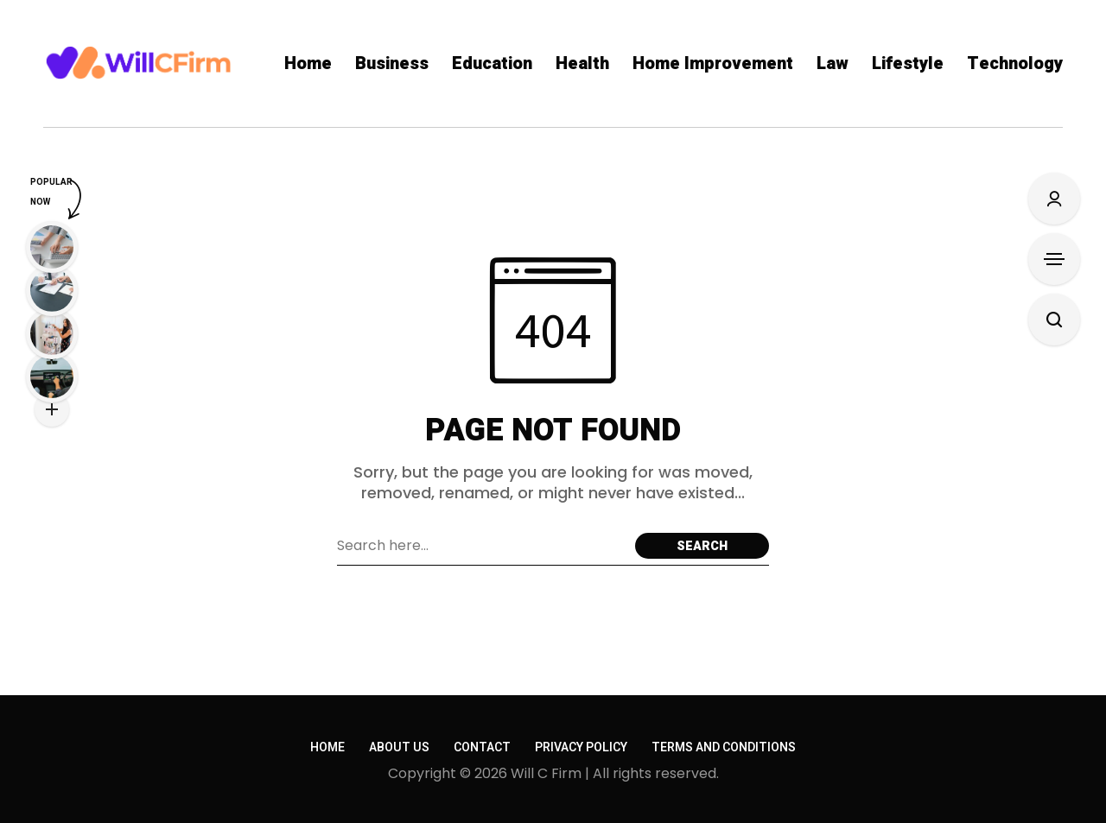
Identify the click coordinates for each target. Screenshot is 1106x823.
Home (327, 747)
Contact (482, 747)
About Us (399, 747)
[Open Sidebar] (1054, 259)
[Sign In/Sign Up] (1054, 199)
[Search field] (481, 546)
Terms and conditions (724, 747)
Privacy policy (581, 747)
